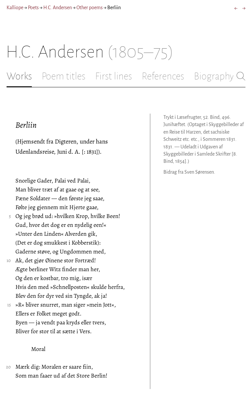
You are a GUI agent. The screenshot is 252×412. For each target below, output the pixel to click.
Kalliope (15, 7)
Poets (33, 7)
